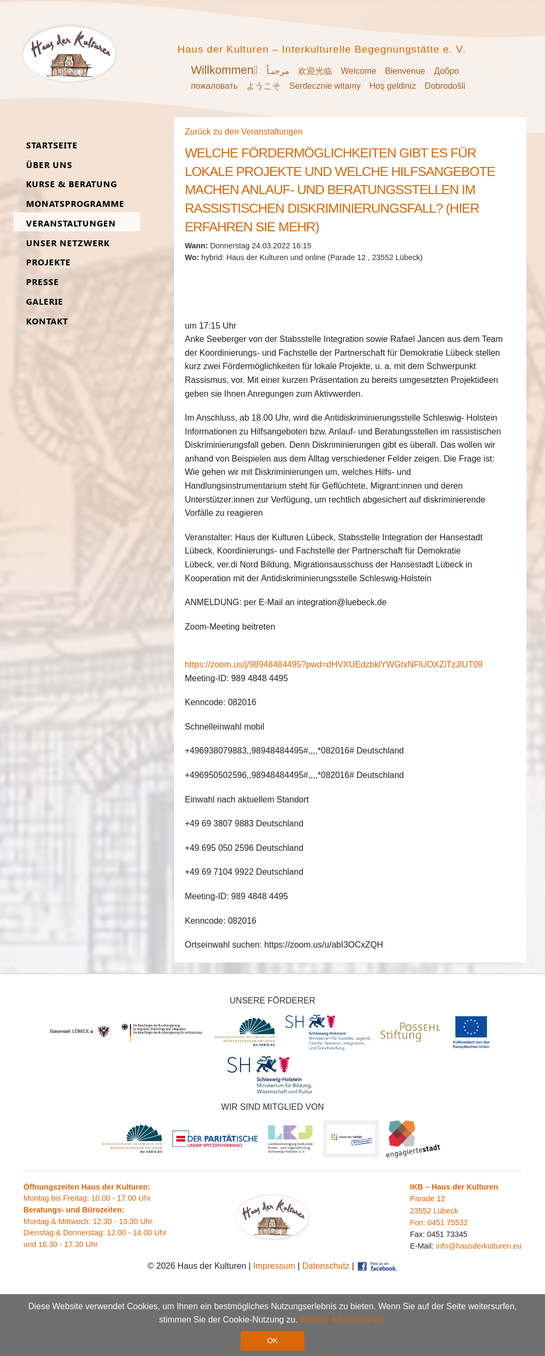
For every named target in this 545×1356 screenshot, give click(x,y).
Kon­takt (47, 321)
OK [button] (272, 1340)
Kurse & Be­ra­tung (71, 184)
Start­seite (52, 145)
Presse (42, 282)
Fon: (418, 1222)
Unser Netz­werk (68, 243)
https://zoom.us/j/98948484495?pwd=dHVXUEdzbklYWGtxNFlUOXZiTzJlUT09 (334, 664)
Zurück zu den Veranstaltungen (243, 131)
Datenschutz (326, 1265)
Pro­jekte (48, 262)
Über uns (49, 165)
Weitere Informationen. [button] (343, 1319)
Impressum (274, 1265)
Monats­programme (75, 204)
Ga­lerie (44, 302)
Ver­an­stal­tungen (71, 224)
